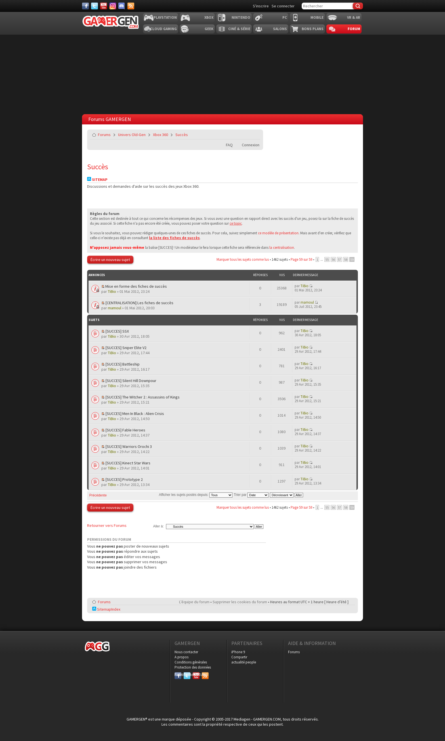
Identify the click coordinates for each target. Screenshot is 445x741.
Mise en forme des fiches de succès (136, 286)
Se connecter (283, 6)
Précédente (98, 495)
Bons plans (313, 28)
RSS (204, 674)
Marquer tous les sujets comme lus (243, 259)
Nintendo (241, 17)
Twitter (187, 674)
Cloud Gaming (163, 28)
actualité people (243, 662)
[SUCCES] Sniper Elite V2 (125, 347)
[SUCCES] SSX (117, 331)
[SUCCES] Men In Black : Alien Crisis (134, 413)
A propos (181, 657)
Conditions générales (191, 662)
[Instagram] (112, 6)
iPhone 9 (238, 652)
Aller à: (158, 526)
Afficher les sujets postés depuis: (195, 495)
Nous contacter (186, 652)
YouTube (196, 674)
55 (327, 259)
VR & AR (353, 17)
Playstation (165, 17)
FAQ (229, 144)
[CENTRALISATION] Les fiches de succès (139, 302)
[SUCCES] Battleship (122, 364)
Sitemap (97, 179)
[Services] (130, 6)
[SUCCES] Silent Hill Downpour (130, 380)
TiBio (112, 291)
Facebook (178, 674)
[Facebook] (85, 6)
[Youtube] (103, 6)
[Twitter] (94, 6)
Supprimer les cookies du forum (240, 601)
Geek (209, 28)
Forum (354, 28)
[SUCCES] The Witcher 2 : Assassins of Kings (142, 397)
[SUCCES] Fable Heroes (125, 430)
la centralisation (281, 247)
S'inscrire (261, 6)
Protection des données (193, 667)
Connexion (250, 144)
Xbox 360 (160, 134)
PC (284, 17)
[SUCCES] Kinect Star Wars (127, 463)
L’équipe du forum (194, 601)
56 (333, 259)
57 (339, 259)
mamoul (114, 307)
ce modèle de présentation (278, 233)
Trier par (251, 495)
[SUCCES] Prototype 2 (124, 479)
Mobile (317, 17)
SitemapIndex (106, 609)
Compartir (239, 657)
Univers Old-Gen (132, 134)
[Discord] (121, 6)
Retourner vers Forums (107, 525)
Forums (104, 134)
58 (345, 259)
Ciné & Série (239, 28)
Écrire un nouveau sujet (110, 259)
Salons (280, 28)
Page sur (301, 259)
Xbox (208, 17)
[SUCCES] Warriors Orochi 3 (128, 446)
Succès (181, 134)
